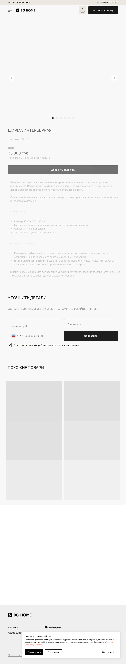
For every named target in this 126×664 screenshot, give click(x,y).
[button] (103, 10)
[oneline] (35, 326)
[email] (91, 324)
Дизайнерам (53, 627)
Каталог (13, 627)
